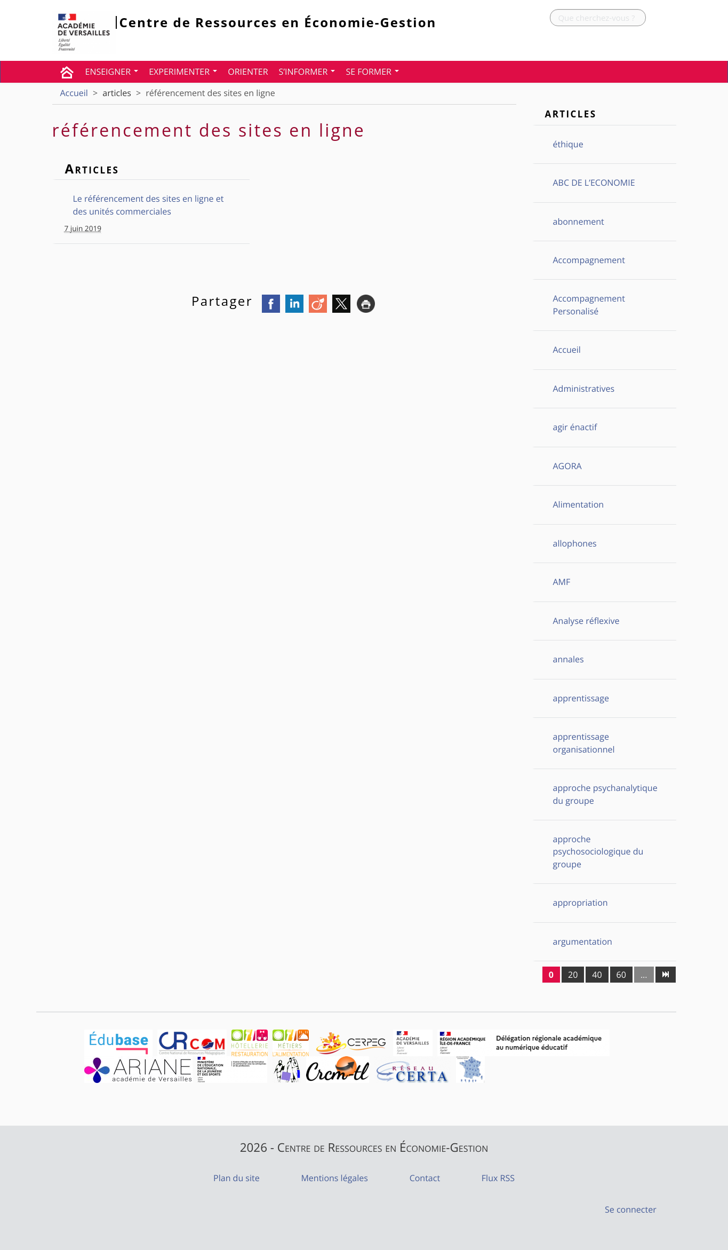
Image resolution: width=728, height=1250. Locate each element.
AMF (562, 582)
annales (568, 659)
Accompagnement (589, 260)
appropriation (580, 902)
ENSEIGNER (112, 71)
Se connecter (631, 1209)
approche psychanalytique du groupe (605, 794)
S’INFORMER (307, 71)
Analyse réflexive (586, 621)
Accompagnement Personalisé (589, 304)
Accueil (74, 93)
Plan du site (236, 1178)
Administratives (584, 388)
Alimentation (578, 504)
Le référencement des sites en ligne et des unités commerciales (148, 205)
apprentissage (581, 698)
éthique (568, 144)
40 (597, 974)
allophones (575, 543)
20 (573, 974)
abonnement (578, 221)
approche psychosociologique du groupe (598, 851)
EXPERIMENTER (183, 71)
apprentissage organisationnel (584, 743)
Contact (425, 1178)
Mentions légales (334, 1178)
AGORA (567, 466)
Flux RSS (498, 1178)
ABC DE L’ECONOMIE (594, 182)
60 (621, 974)
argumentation (582, 941)
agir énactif (575, 427)
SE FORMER (372, 71)
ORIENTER (248, 71)
